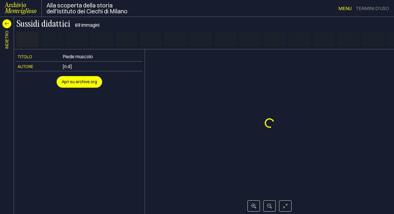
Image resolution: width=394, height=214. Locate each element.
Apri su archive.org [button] (79, 81)
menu (345, 8)
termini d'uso (372, 8)
